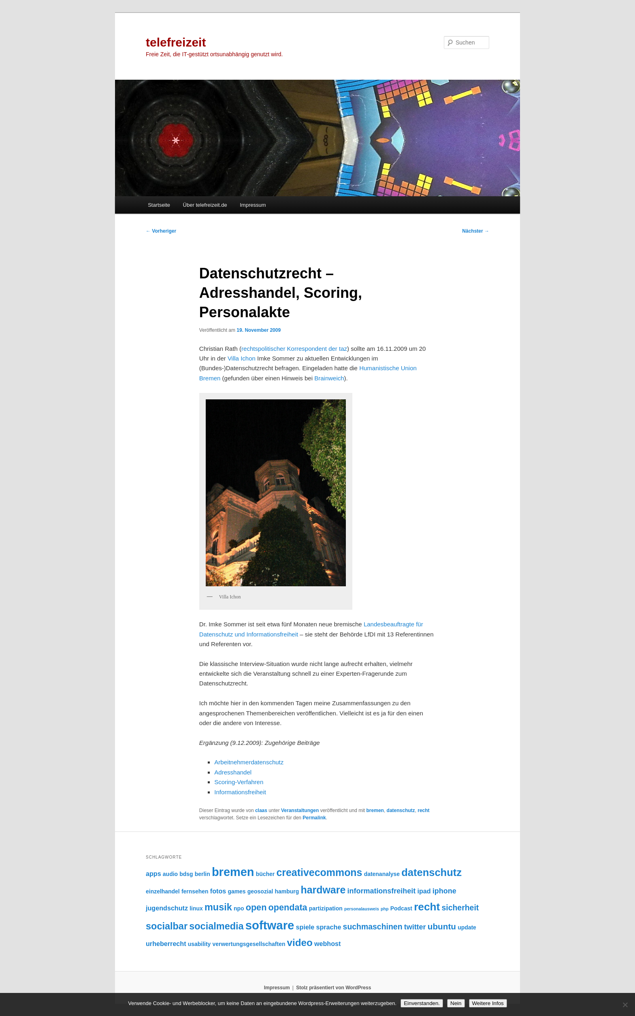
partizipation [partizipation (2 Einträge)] (326, 908)
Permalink (314, 818)
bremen (375, 810)
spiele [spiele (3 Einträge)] (305, 927)
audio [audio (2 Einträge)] (170, 874)
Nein (455, 1003)
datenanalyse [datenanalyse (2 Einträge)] (382, 874)
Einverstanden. (422, 1003)
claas (261, 810)
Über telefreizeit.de (205, 205)
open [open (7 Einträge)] (256, 907)
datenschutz (401, 810)
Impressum (253, 205)
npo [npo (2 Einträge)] (239, 908)
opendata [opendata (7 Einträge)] (287, 907)
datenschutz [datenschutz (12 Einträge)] (431, 872)
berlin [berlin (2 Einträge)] (202, 874)
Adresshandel (232, 772)
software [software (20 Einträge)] (269, 925)
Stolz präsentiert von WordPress (333, 988)
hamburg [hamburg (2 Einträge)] (287, 891)
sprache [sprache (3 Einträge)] (328, 927)
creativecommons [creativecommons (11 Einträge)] (319, 872)
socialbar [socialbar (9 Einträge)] (167, 926)
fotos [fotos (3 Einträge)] (218, 891)
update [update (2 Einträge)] (467, 927)
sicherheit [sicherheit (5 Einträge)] (460, 907)
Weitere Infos (488, 1003)
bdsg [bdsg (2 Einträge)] (186, 874)
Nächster (475, 231)
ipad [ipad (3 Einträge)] (423, 891)
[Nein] (625, 1005)
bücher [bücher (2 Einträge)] (265, 874)
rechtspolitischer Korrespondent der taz (294, 348)
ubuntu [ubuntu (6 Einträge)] (442, 926)
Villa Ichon (242, 358)
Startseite (159, 205)
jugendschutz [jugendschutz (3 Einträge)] (167, 908)
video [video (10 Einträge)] (300, 942)
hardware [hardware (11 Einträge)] (322, 889)
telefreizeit (176, 42)
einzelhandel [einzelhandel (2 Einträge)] (163, 891)
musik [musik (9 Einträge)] (218, 907)
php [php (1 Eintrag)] (385, 908)
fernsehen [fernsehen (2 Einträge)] (195, 891)
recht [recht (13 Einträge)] (427, 907)
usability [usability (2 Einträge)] (199, 944)
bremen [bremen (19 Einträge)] (233, 871)
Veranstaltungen (300, 810)
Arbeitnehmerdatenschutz (248, 762)
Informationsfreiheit (240, 792)
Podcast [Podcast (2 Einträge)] (401, 908)
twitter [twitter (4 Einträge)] (415, 927)
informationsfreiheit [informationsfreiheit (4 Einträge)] (381, 891)
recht (423, 810)
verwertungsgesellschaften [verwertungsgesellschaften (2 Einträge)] (249, 944)
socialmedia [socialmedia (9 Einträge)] (216, 926)
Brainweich (329, 378)
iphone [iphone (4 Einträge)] (444, 891)
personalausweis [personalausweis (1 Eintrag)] (361, 908)
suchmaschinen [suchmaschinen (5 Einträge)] (373, 926)
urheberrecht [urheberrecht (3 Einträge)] (166, 943)
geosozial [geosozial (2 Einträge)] (260, 891)
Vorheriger (161, 231)
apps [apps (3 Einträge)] (153, 873)
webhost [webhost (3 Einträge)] (327, 943)
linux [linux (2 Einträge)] (196, 908)
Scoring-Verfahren (238, 781)
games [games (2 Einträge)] (236, 891)
